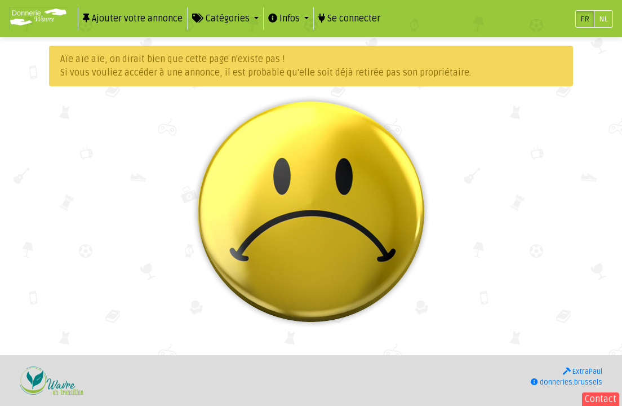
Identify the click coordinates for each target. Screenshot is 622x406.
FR (584, 19)
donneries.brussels (566, 382)
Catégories (222, 18)
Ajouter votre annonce (133, 18)
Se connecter (349, 18)
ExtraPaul (582, 371)
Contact (600, 399)
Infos (285, 18)
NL (603, 19)
